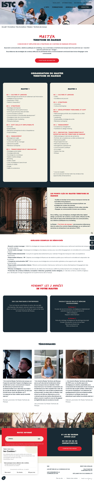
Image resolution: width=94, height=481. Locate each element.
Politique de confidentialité (86, 470)
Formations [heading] (57, 7)
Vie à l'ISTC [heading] (56, 3)
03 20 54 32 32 (69, 441)
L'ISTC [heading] (46, 7)
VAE (48, 466)
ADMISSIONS (71, 7)
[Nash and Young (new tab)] (87, 479)
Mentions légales (86, 466)
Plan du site (59, 478)
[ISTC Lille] (8, 5)
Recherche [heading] (77, 3)
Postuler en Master (47, 60)
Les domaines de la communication (53, 473)
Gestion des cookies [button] (72, 478)
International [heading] (67, 3)
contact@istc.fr (69, 443)
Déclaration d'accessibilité (82, 473)
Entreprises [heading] (87, 3)
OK (39, 439)
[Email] (23, 439)
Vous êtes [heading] (85, 7)
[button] (92, 233)
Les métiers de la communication (58, 469)
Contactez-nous (70, 449)
